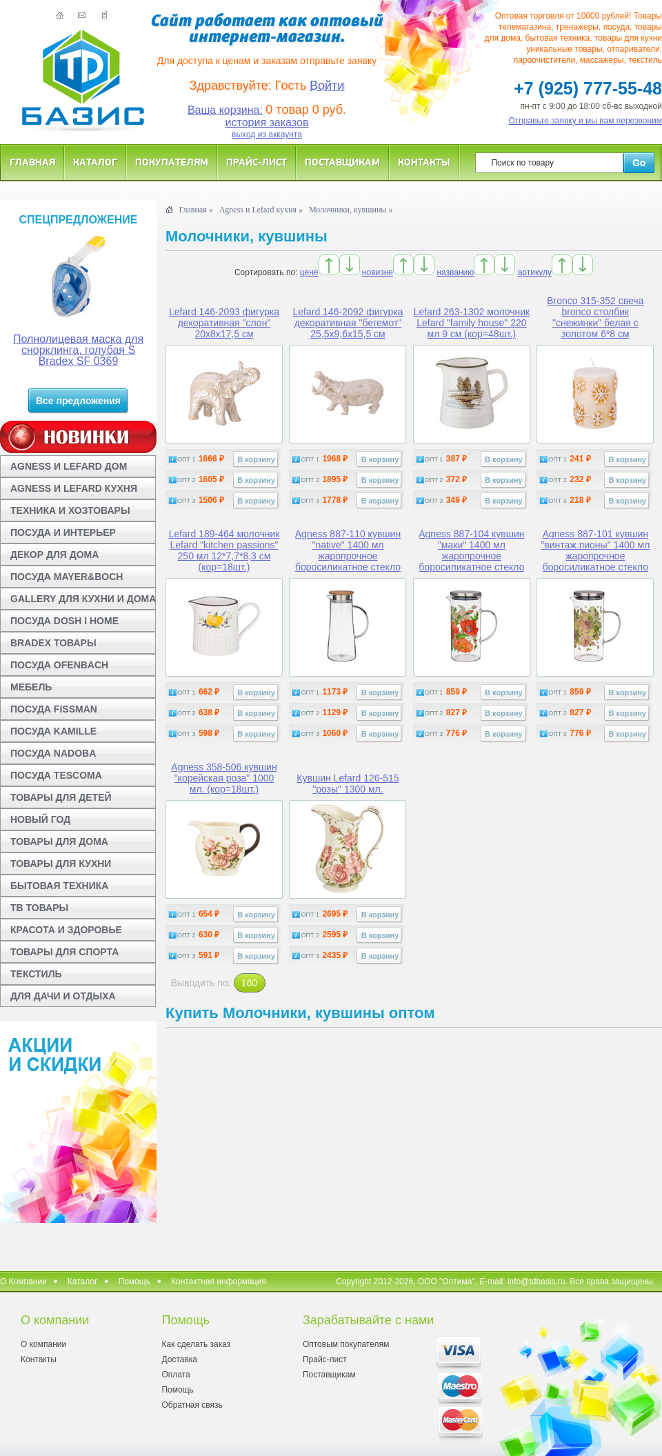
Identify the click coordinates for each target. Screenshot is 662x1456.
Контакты (424, 161)
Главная (32, 161)
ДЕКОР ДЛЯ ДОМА (54, 554)
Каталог (95, 161)
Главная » (195, 210)
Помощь (134, 1281)
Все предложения (78, 400)
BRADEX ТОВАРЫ (53, 642)
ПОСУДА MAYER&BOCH (66, 576)
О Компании (23, 1281)
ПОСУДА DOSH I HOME (64, 620)
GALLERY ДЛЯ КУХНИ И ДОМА (83, 598)
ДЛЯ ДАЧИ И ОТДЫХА (63, 995)
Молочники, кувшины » (351, 210)
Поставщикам (342, 161)
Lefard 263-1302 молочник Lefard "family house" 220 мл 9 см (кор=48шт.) (472, 322)
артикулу (535, 272)
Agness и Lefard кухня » (261, 210)
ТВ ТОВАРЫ (39, 907)
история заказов (267, 122)
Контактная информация (218, 1281)
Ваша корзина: (225, 110)
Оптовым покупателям (346, 1344)
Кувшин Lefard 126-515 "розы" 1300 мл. (348, 783)
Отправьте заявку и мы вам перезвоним (586, 121)
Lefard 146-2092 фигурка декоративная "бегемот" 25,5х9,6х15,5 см (347, 322)
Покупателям (171, 161)
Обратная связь (191, 1405)
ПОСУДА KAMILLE (53, 731)
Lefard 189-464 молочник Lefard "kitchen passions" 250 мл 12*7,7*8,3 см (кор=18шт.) (224, 550)
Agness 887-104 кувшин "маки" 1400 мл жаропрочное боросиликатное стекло (471, 550)
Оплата (175, 1374)
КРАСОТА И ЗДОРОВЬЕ (66, 929)
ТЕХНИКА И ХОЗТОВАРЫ (70, 510)
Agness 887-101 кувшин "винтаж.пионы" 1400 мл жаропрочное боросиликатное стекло (595, 550)
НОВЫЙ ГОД (40, 819)
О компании (43, 1344)
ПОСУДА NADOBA (53, 753)
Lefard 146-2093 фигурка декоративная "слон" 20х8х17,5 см (224, 322)
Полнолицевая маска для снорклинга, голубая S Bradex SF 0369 (78, 350)
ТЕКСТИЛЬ (36, 973)
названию (455, 272)
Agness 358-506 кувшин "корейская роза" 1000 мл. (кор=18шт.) (224, 778)
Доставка (179, 1359)
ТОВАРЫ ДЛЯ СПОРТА (64, 951)
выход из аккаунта (267, 134)
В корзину (256, 459)
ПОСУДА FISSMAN (53, 709)
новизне (377, 272)
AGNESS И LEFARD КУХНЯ (73, 488)
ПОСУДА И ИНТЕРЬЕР (63, 532)
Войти (327, 85)
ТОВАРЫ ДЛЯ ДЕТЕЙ (61, 797)
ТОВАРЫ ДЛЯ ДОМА (59, 841)
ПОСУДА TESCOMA (56, 775)
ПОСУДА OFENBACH (59, 664)
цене (309, 272)
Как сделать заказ (195, 1344)
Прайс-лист (256, 161)
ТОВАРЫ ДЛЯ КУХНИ (60, 863)
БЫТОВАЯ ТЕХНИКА (59, 885)
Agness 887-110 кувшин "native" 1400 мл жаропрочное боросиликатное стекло (348, 550)
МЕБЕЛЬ (31, 686)
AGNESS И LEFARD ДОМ (68, 466)
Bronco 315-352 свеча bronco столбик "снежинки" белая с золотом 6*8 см (595, 317)
